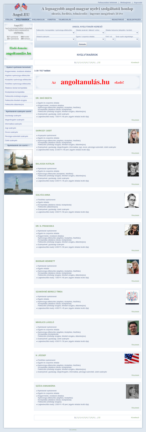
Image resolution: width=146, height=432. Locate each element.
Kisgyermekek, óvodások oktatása (18, 71)
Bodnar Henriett (45, 261)
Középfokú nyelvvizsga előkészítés (18, 80)
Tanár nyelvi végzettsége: (124, 36)
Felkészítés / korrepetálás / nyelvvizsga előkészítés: (54, 30)
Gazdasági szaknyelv (13, 116)
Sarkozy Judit (44, 130)
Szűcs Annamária (45, 386)
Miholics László (45, 322)
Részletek (135, 120)
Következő (135, 63)
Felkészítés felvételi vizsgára (16, 100)
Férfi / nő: (109, 36)
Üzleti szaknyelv (11, 140)
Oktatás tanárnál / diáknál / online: (88, 30)
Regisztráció (118, 19)
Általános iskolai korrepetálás (16, 88)
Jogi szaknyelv (10, 128)
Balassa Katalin (45, 164)
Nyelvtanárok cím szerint (18, 145)
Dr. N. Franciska (45, 226)
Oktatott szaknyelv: (43, 36)
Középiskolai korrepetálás (15, 92)
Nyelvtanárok (22, 19)
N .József (41, 355)
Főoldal (9, 19)
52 (99, 63)
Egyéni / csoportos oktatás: (85, 36)
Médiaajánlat (125, 3)
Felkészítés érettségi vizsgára (16, 96)
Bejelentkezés (134, 19)
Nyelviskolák (38, 19)
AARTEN (73, 430)
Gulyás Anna (43, 195)
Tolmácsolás (64, 19)
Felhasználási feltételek (107, 3)
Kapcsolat (138, 3)
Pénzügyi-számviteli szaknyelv (16, 136)
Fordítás (51, 19)
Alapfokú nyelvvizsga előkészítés (17, 76)
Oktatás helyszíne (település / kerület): (119, 30)
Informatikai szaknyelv (13, 124)
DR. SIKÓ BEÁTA (44, 98)
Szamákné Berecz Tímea (49, 292)
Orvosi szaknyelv (11, 132)
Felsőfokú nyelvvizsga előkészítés (18, 84)
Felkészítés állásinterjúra (14, 105)
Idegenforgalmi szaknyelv (14, 120)
